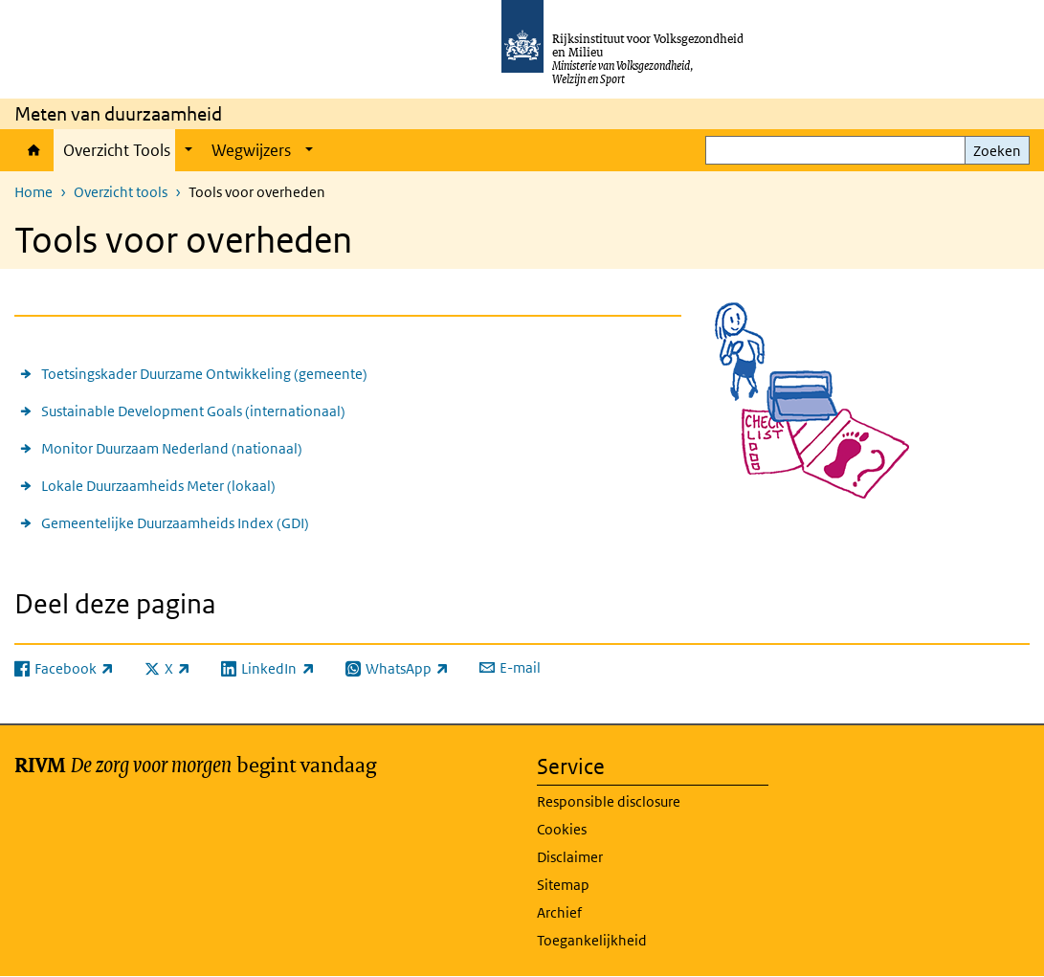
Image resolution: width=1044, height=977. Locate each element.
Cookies (562, 829)
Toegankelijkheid (592, 940)
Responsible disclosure (608, 801)
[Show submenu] (188, 150)
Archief (559, 912)
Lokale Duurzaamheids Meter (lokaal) (158, 486)
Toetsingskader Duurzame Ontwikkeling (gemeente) (204, 374)
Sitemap (563, 885)
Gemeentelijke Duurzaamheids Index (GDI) (175, 523)
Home (34, 150)
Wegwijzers (251, 150)
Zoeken (997, 151)
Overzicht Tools (116, 150)
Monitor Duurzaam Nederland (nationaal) (171, 448)
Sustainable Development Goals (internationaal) (193, 411)
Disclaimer (570, 857)
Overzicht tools (120, 192)
